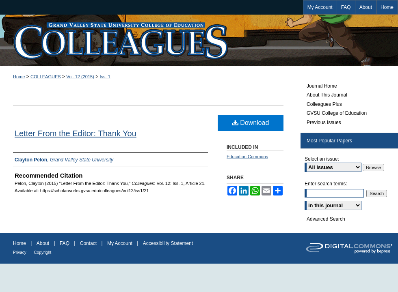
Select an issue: (322, 159)
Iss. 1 (105, 76)
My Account (120, 243)
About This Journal (327, 95)
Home (19, 76)
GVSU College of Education (337, 113)
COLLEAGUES (45, 76)
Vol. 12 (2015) (80, 76)
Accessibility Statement (168, 243)
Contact (89, 243)
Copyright (43, 252)
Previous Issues (324, 122)
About (44, 243)
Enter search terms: (326, 184)
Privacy (20, 252)
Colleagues (199, 40)
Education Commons (247, 156)
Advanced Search (326, 219)
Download (250, 122)
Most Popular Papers (329, 141)
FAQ (65, 243)
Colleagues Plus (324, 104)
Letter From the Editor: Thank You (75, 133)
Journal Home (322, 86)
